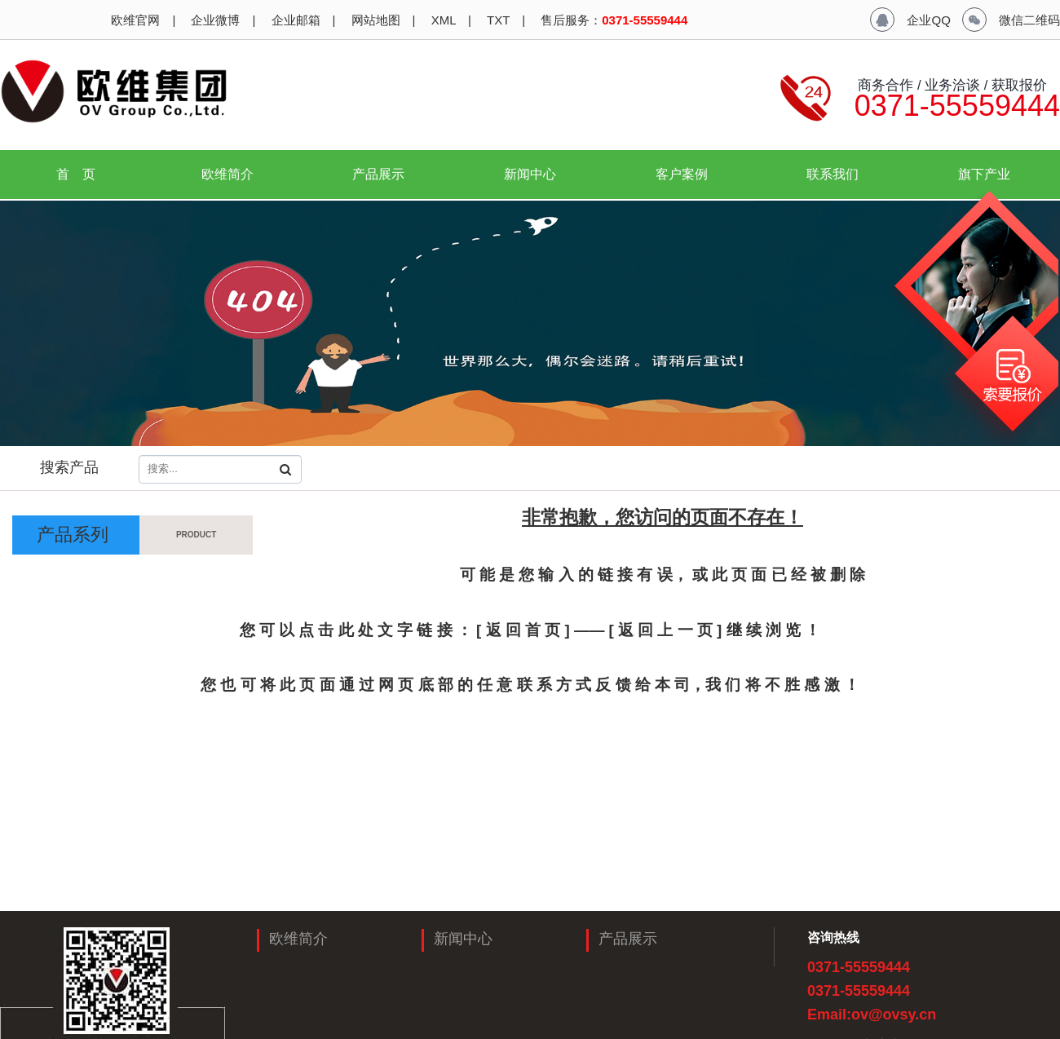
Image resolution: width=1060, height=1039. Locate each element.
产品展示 (384, 174)
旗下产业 (990, 174)
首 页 (75, 174)
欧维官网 (134, 20)
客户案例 (682, 174)
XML (442, 20)
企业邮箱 (293, 20)
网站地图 (373, 20)
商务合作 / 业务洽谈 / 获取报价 (951, 84)
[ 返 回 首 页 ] (523, 630)
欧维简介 (234, 174)
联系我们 (832, 174)
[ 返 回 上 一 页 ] (668, 630)
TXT (497, 20)
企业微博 (214, 20)
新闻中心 (536, 174)
